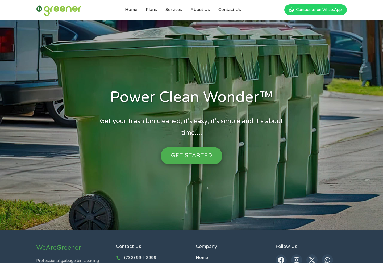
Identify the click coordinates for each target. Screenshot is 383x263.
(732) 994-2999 (140, 257)
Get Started (191, 155)
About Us (200, 9)
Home (131, 9)
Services (173, 9)
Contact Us (229, 9)
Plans (151, 9)
